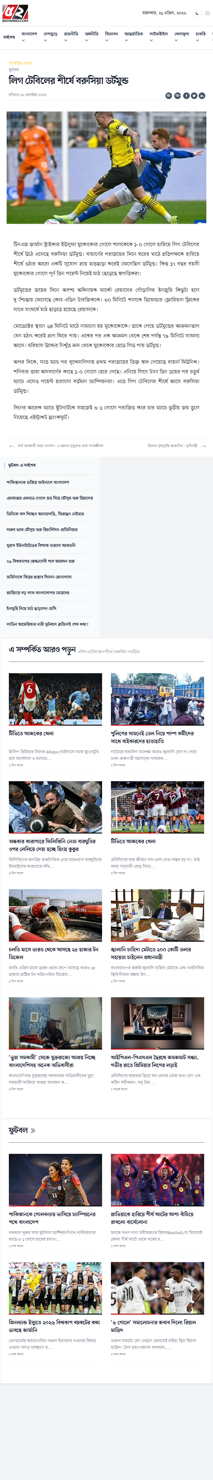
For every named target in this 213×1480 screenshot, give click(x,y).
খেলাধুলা (184, 38)
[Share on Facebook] (186, 95)
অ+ (178, 96)
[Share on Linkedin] (202, 95)
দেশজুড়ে (52, 38)
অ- (169, 96)
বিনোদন (113, 38)
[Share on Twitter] (194, 95)
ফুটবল (14, 70)
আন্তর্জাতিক (135, 38)
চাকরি (202, 38)
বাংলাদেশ (31, 38)
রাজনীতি (73, 38)
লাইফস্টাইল (160, 38)
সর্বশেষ (9, 38)
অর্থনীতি (93, 38)
